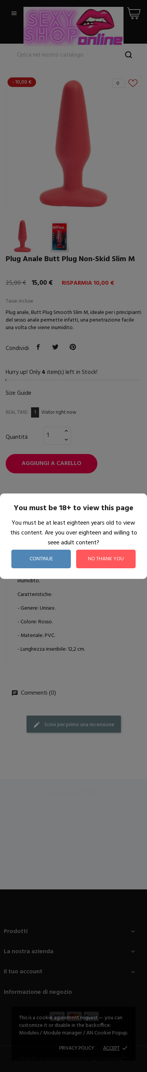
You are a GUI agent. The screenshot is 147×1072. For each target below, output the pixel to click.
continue (41, 559)
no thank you (106, 559)
